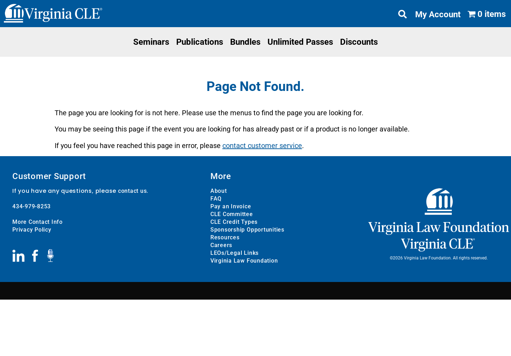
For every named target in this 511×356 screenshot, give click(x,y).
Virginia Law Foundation (244, 260)
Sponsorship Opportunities (247, 229)
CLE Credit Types (234, 222)
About (218, 191)
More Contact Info (37, 222)
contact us (132, 191)
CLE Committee (231, 214)
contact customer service (262, 145)
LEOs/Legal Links (234, 253)
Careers (221, 245)
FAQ (216, 198)
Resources (225, 237)
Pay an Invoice (230, 206)
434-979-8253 (31, 206)
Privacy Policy (31, 229)
